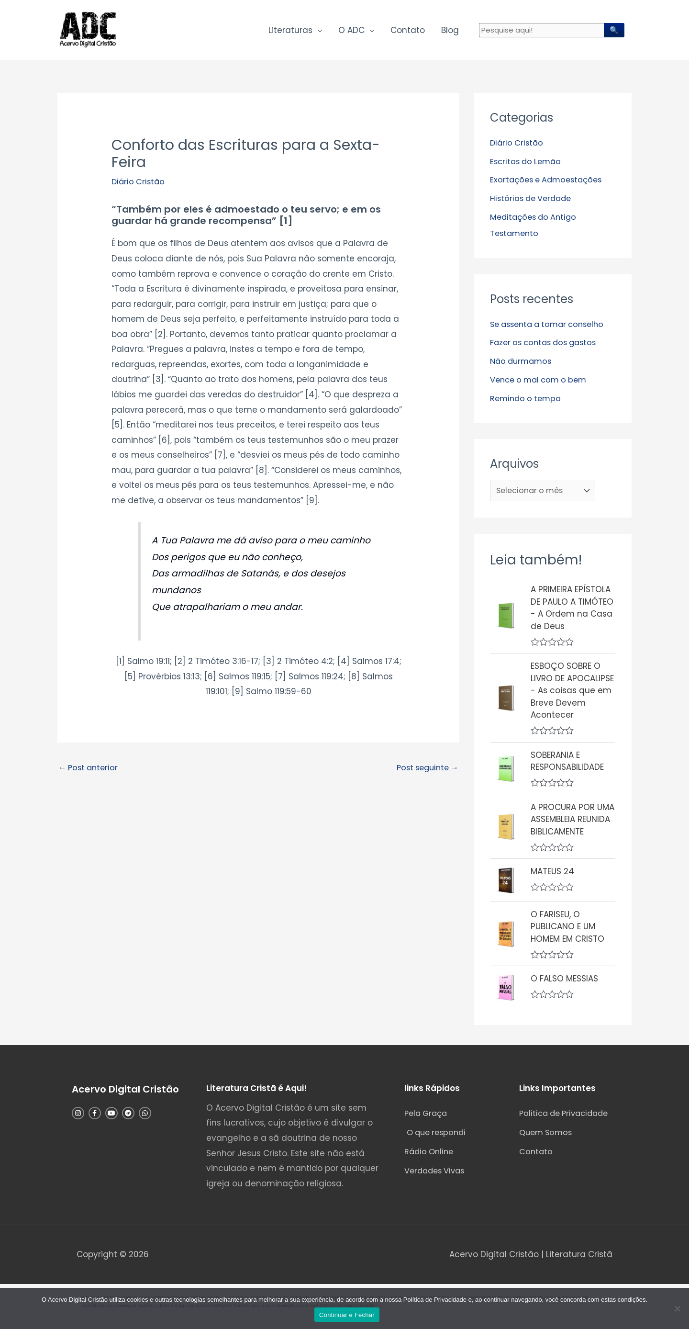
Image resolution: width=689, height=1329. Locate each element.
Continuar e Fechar (347, 1314)
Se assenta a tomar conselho (551, 326)
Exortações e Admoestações (549, 182)
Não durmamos (523, 362)
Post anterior (90, 771)
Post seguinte (424, 771)
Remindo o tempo (527, 399)
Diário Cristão (139, 185)
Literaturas (290, 31)
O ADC (351, 31)
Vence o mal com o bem (541, 380)
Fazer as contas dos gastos (547, 344)
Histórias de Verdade (533, 201)
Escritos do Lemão (527, 164)
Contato (407, 31)
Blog (450, 31)
